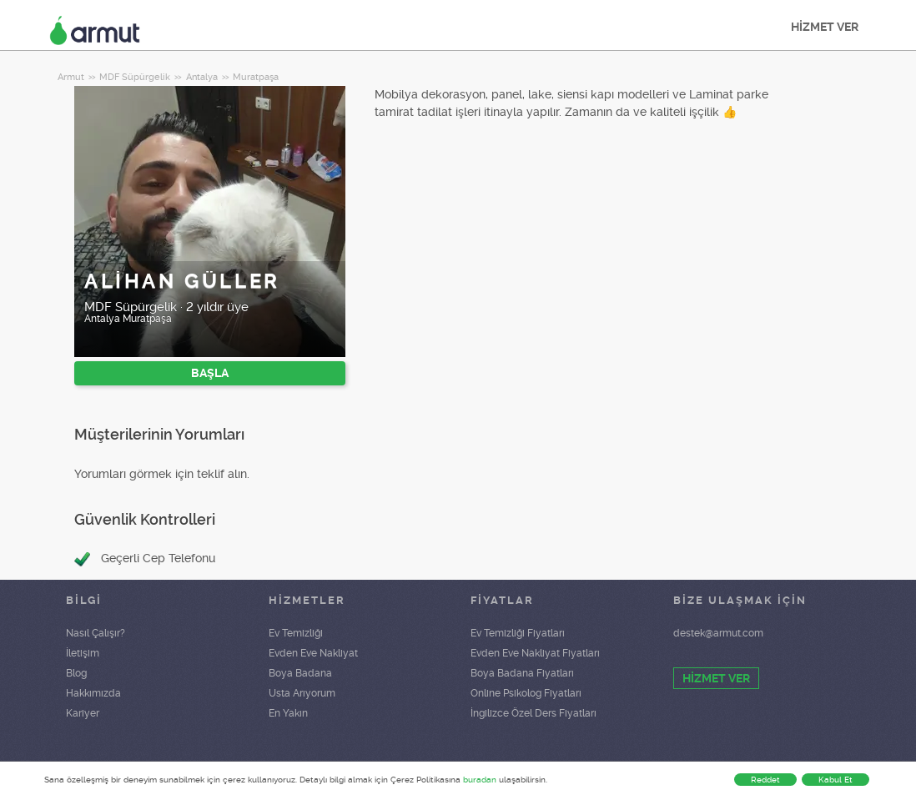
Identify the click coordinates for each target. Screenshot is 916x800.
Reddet (765, 779)
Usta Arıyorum (302, 693)
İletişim (82, 653)
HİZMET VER (824, 26)
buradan (479, 779)
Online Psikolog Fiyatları (526, 693)
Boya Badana (300, 673)
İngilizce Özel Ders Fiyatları (533, 713)
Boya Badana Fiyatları (522, 673)
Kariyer (82, 713)
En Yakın (288, 713)
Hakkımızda (93, 693)
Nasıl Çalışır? (95, 633)
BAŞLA (210, 373)
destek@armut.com (718, 633)
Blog (76, 673)
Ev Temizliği (296, 633)
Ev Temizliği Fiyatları (518, 633)
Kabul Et (835, 779)
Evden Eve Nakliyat (313, 653)
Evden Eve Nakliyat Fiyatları (535, 653)
